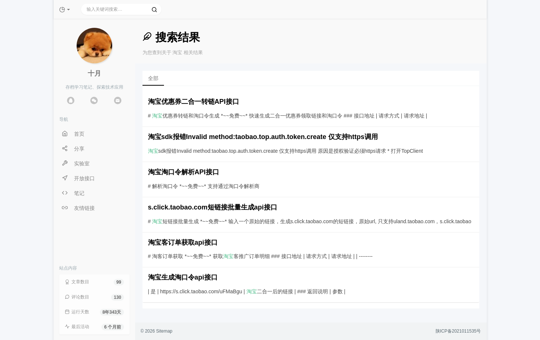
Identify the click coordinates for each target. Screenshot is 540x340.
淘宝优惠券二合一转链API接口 (193, 101)
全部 (153, 78)
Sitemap (164, 331)
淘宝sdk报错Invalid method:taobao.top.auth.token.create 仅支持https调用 (263, 137)
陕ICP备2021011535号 (458, 331)
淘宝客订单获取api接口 (183, 242)
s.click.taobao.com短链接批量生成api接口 (212, 207)
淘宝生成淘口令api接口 (183, 277)
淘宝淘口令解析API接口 (183, 172)
